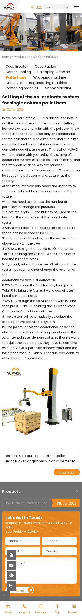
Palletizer (53, 57)
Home (6, 57)
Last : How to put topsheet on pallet (35, 455)
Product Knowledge (29, 57)
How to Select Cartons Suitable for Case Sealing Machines (28, 503)
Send (24, 590)
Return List (67, 472)
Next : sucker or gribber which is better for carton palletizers (41, 461)
